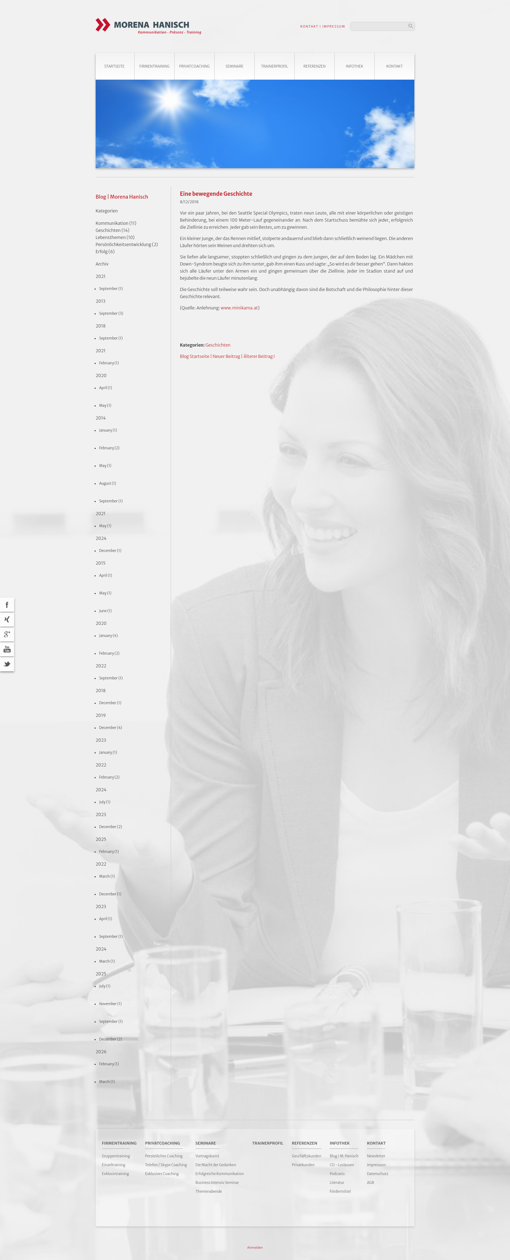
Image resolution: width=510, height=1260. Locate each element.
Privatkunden (303, 1165)
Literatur (337, 1182)
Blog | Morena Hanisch (122, 197)
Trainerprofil (274, 66)
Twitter (7, 664)
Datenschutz (377, 1173)
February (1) (109, 363)
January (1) (108, 430)
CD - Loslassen (342, 1165)
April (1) (105, 388)
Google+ (7, 634)
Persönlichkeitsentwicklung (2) (127, 244)
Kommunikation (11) (116, 223)
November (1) (110, 1004)
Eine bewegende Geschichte (216, 193)
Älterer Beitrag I (258, 356)
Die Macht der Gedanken (216, 1165)
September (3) (111, 313)
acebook (7, 605)
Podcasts (337, 1173)
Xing (7, 619)
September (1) (111, 288)
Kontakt (394, 66)
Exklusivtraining (115, 1173)
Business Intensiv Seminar (217, 1182)
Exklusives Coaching (162, 1173)
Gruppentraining (116, 1156)
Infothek (354, 66)
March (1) (107, 876)
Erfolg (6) (105, 251)
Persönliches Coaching (164, 1156)
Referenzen (315, 66)
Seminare (235, 66)
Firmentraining (154, 66)
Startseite (114, 66)
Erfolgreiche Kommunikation (220, 1173)
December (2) (110, 827)
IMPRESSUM (333, 26)
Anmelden (255, 1247)
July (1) (104, 802)
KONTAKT (309, 26)
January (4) (108, 635)
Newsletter (376, 1156)
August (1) (107, 483)
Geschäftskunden (306, 1156)
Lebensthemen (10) (115, 237)
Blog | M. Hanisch (344, 1156)
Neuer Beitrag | (228, 356)
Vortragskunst (207, 1156)
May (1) (105, 405)
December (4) (110, 727)
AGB (370, 1182)
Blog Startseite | (196, 356)
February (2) (109, 448)
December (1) (110, 550)
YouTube (7, 649)
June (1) (105, 611)
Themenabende (209, 1191)
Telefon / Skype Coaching (166, 1165)
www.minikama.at (239, 307)
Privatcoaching (194, 66)
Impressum (376, 1165)
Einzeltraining (113, 1165)
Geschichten (218, 345)
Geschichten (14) (113, 230)
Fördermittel (340, 1191)
